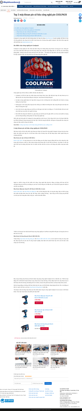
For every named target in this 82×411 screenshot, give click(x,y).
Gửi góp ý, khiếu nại (49, 393)
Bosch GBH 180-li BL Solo (43, 238)
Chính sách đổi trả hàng (34, 389)
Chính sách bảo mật (33, 395)
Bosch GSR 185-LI (18, 140)
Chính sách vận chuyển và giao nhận (37, 397)
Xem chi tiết (39, 302)
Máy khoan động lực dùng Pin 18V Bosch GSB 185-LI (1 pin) (32, 33)
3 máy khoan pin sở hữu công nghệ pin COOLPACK (27, 30)
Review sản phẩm (64, 6)
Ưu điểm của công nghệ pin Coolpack (24, 28)
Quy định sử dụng (49, 391)
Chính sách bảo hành (33, 393)
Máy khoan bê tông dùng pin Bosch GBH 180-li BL (29, 35)
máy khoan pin (49, 38)
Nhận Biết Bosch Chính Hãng (39, 6)
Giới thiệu (21, 6)
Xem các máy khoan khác (53, 6)
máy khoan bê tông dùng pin (27, 238)
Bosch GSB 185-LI (18, 191)
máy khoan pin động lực (30, 191)
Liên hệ (71, 6)
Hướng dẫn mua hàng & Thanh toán (36, 391)
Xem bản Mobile (48, 395)
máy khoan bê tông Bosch (36, 287)
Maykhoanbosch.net (18, 18)
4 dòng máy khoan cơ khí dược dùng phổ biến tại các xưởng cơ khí (36, 124)
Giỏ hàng (77, 2)
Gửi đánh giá (48, 383)
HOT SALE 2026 (28, 6)
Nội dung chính (41, 25)
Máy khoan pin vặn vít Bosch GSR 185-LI (27, 31)
